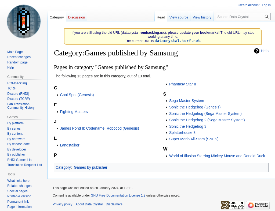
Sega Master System (186, 101)
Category (63, 167)
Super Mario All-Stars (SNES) (194, 139)
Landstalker (69, 145)
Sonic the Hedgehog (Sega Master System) (205, 113)
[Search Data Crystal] (243, 16)
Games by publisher (90, 167)
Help (265, 51)
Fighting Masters (74, 112)
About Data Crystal (89, 204)
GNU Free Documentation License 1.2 (118, 195)
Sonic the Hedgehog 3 (188, 126)
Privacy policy (62, 204)
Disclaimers (114, 204)
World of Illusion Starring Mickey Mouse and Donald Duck (217, 156)
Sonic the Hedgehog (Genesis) (194, 107)
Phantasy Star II (182, 84)
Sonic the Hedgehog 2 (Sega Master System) (207, 120)
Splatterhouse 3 (182, 132)
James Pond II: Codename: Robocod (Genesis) (99, 128)
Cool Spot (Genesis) (77, 95)
